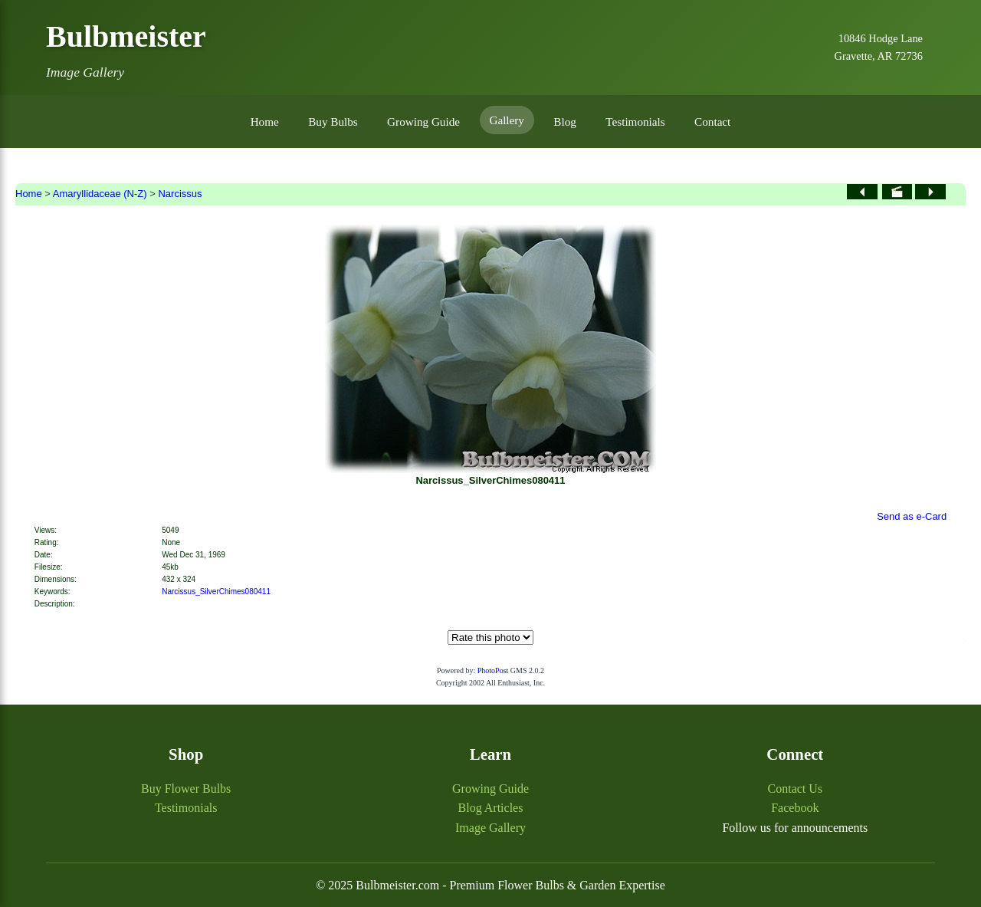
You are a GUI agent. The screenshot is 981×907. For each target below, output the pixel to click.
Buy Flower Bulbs (186, 788)
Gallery (506, 120)
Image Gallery (490, 827)
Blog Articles (490, 807)
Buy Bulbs (333, 121)
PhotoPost (493, 670)
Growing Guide (423, 121)
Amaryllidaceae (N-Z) (100, 193)
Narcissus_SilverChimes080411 (216, 591)
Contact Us (795, 788)
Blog (564, 121)
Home (265, 121)
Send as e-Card (912, 516)
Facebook (795, 807)
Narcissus (180, 193)
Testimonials (634, 121)
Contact (712, 121)
